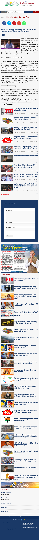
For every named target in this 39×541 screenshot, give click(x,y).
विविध (21, 516)
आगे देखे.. (37, 115)
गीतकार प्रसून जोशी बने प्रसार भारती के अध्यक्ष (26, 156)
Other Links (5, 489)
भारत (5, 516)
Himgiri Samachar (6, 492)
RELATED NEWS (7, 105)
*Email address (10, 227)
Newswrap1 (4, 511)
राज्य (16, 516)
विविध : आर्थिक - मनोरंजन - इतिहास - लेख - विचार (17, 17)
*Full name (9, 222)
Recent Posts (6, 274)
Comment (9, 210)
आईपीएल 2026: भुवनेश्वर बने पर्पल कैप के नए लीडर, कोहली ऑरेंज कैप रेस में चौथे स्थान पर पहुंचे (25, 186)
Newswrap (4, 507)
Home (2, 17)
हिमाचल (10, 516)
